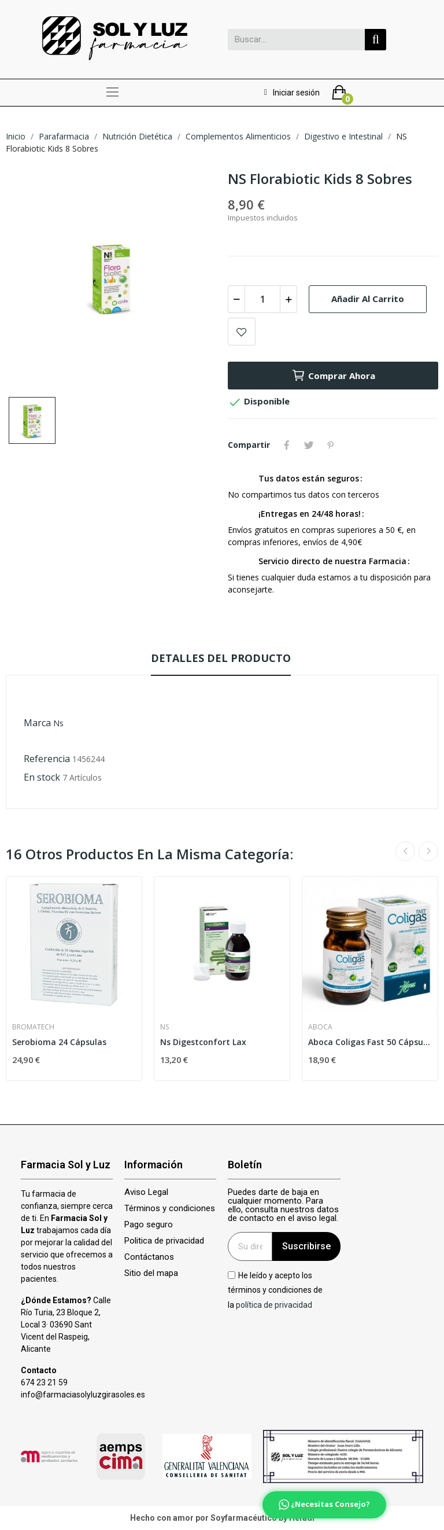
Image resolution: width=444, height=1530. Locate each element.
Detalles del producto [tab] (221, 658)
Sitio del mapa (151, 1273)
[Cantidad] (262, 299)
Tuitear (309, 445)
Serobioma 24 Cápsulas (59, 1041)
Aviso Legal (146, 1192)
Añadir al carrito (367, 298)
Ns (58, 723)
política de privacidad (274, 1304)
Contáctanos (149, 1257)
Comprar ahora (333, 375)
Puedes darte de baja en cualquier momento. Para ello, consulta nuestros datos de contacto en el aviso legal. (283, 1205)
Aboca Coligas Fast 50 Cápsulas (370, 1041)
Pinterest (331, 445)
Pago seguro (148, 1224)
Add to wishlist (241, 331)
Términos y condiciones (169, 1208)
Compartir (287, 445)
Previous (405, 851)
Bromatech (33, 1027)
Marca (37, 722)
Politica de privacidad (164, 1241)
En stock (42, 777)
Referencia (47, 758)
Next (428, 851)
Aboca (320, 1027)
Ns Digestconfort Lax (203, 1041)
